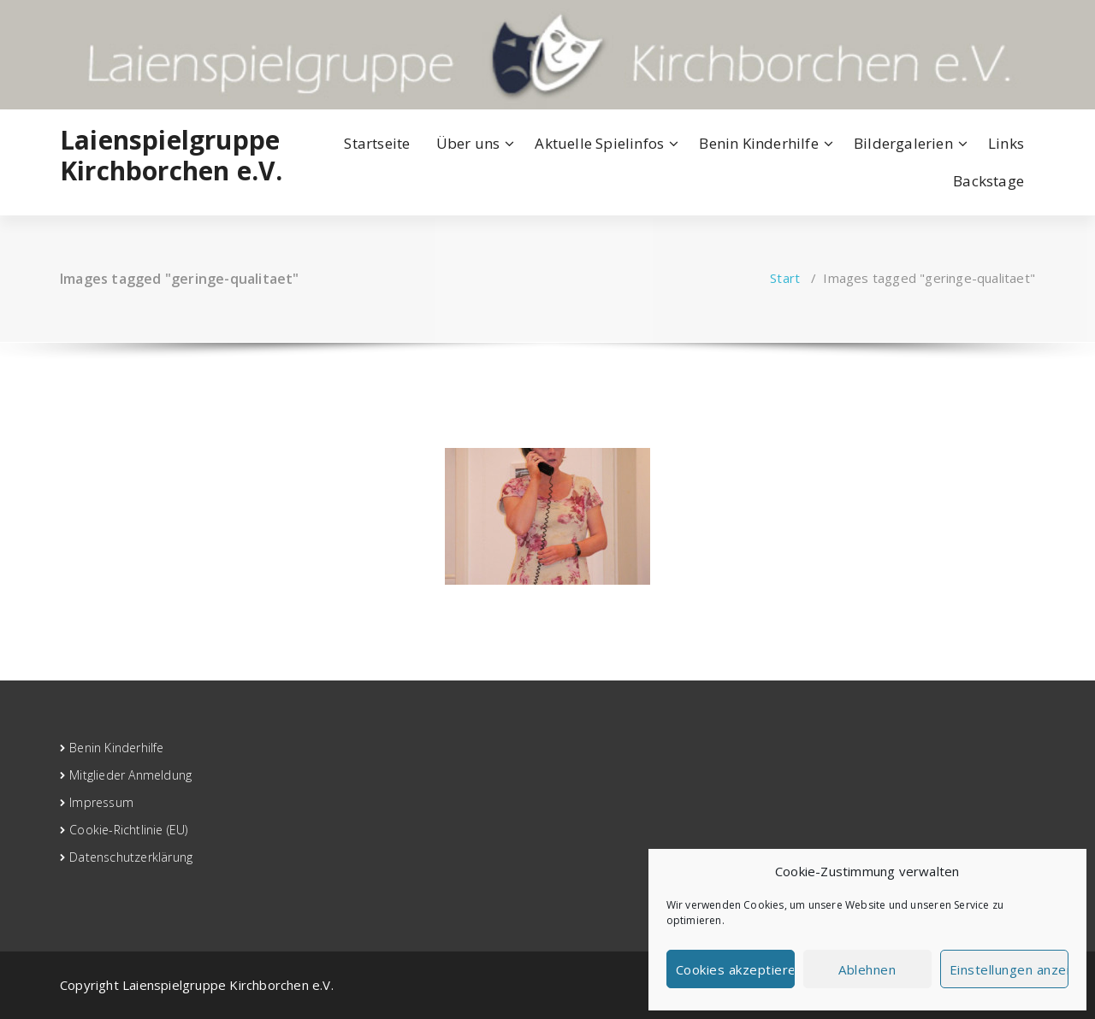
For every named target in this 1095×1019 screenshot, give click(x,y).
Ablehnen (867, 969)
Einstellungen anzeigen (1009, 969)
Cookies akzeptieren (735, 969)
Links (1006, 143)
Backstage (988, 181)
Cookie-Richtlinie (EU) (128, 830)
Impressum (101, 802)
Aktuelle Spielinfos (599, 143)
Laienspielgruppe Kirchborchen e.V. (171, 155)
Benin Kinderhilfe (758, 143)
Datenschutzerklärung (130, 857)
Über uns (468, 143)
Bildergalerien (903, 143)
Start (785, 277)
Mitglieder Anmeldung (130, 775)
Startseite (377, 143)
